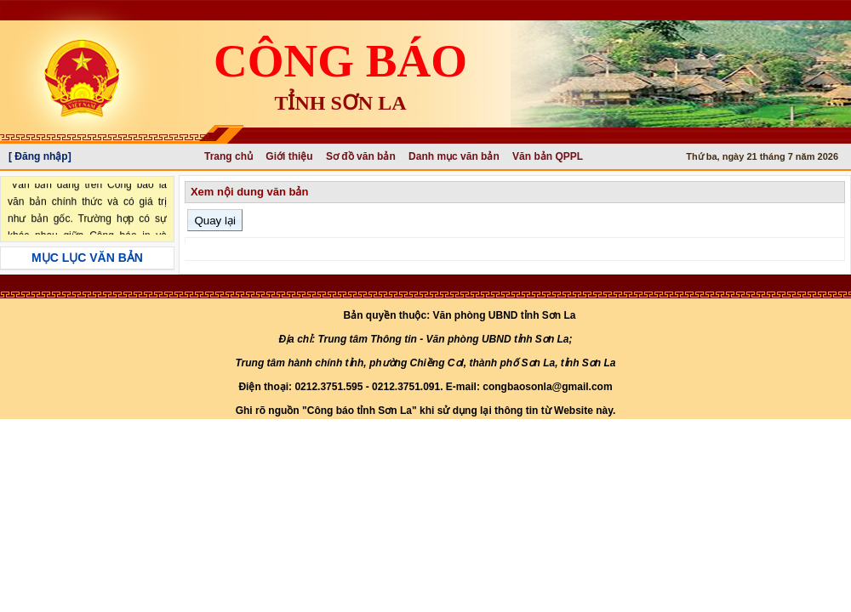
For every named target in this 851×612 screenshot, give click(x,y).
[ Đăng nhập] (40, 156)
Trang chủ (228, 156)
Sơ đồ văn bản (361, 156)
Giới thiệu (289, 156)
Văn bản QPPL (547, 156)
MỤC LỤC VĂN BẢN (87, 257)
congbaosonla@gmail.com (547, 387)
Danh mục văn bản (454, 156)
